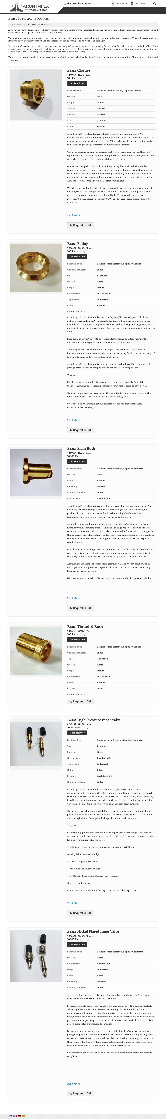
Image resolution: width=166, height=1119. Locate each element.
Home (12, 24)
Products (21, 24)
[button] (78, 3)
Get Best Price (77, 83)
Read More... (74, 215)
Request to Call (81, 225)
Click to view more (76, 311)
